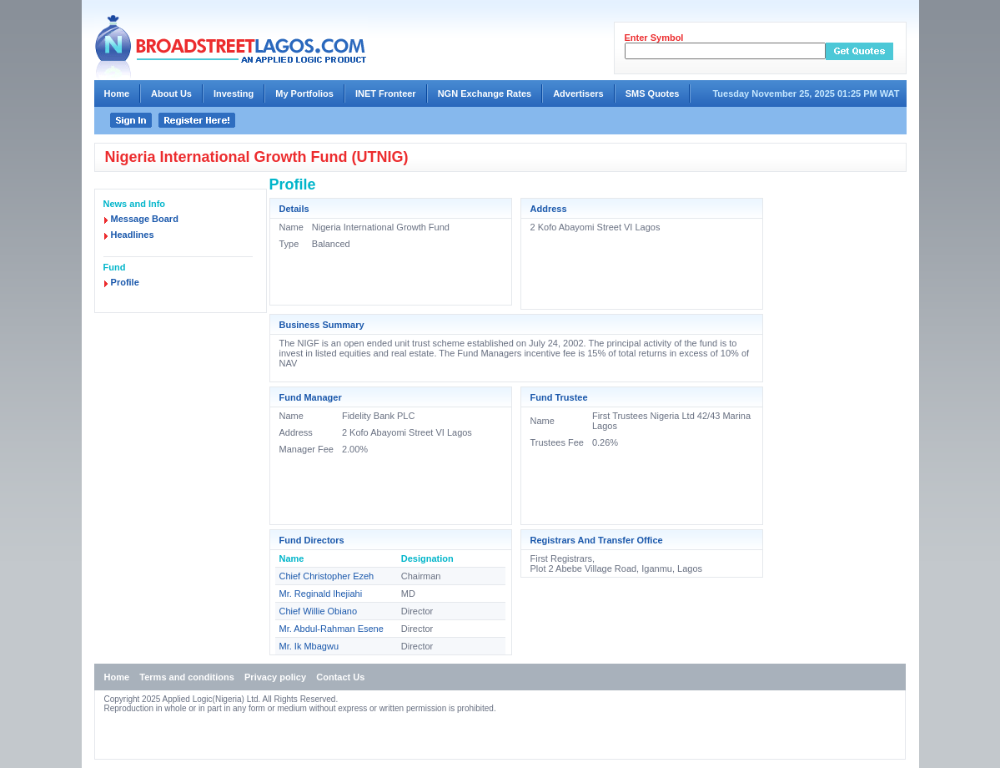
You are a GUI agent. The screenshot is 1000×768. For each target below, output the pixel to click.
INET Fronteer (385, 93)
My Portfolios (304, 93)
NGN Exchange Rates (484, 93)
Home (117, 93)
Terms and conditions (186, 677)
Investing (234, 93)
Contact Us (340, 677)
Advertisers (578, 93)
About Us (171, 93)
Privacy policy (275, 677)
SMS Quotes (653, 93)
